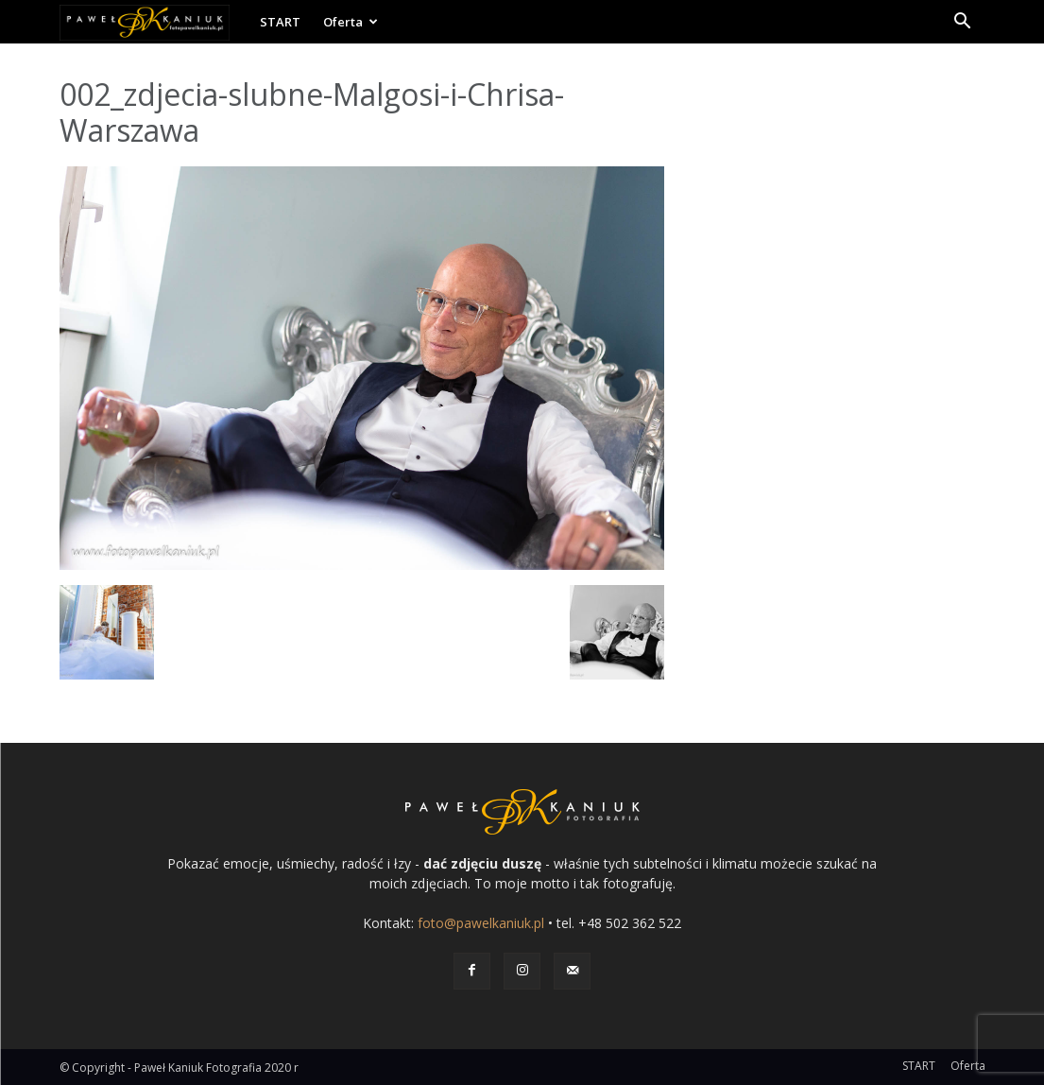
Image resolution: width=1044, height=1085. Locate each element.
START (280, 21)
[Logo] (154, 21)
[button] (962, 23)
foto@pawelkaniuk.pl (481, 923)
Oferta (350, 21)
